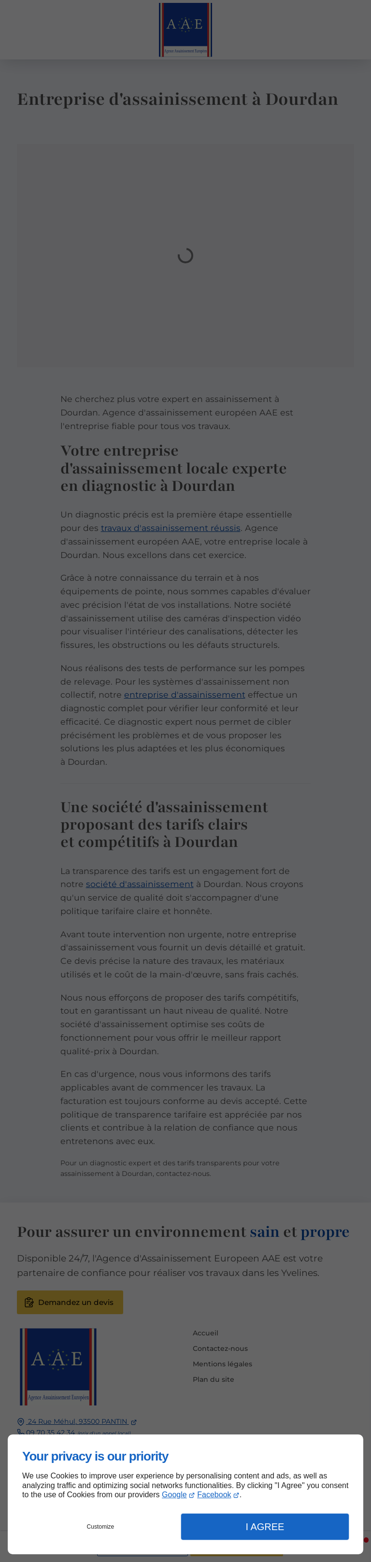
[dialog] (185, 1494)
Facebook (214, 1494)
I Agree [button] (264, 1526)
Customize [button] (100, 1526)
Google (174, 1494)
